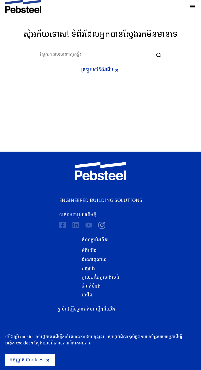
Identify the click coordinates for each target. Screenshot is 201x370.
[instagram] (101, 225)
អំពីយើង (89, 250)
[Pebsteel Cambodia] (100, 171)
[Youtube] (88, 225)
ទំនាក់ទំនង (91, 286)
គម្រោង (88, 268)
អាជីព (87, 294)
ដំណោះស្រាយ (94, 259)
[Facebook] (62, 225)
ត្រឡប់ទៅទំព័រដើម (97, 69)
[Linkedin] (75, 225)
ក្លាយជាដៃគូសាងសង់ (100, 277)
